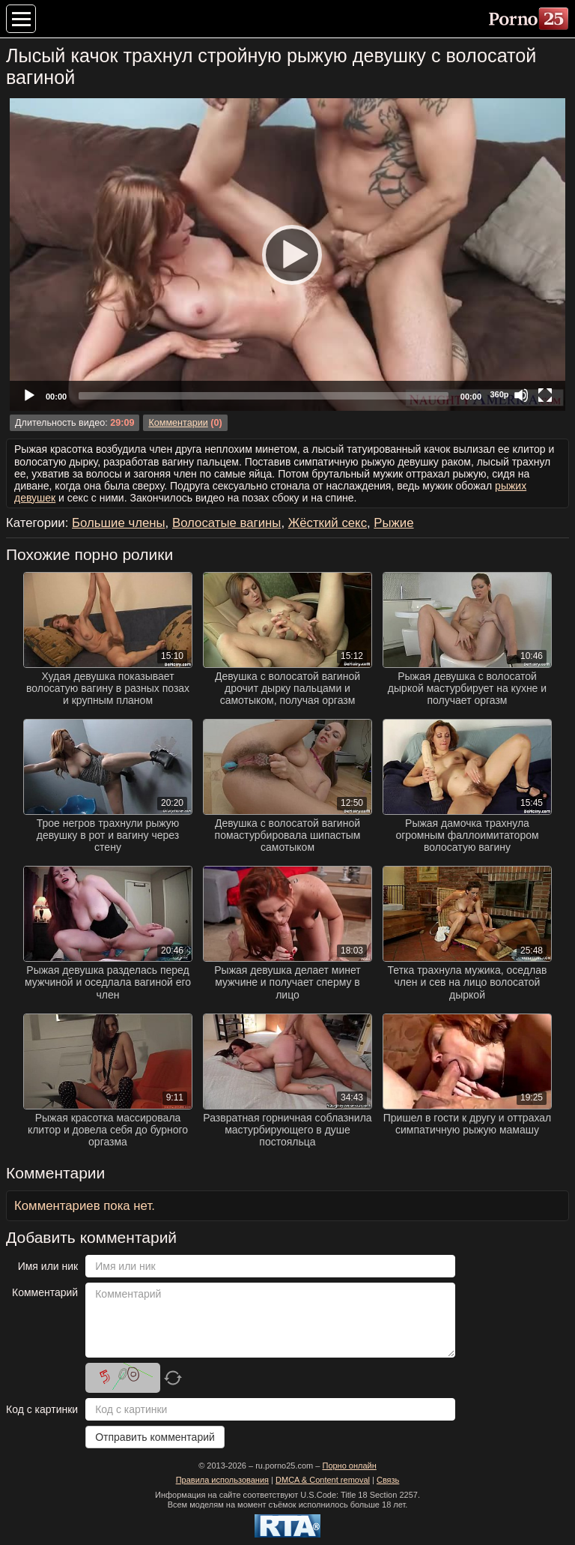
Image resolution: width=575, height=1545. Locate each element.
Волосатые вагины (226, 523)
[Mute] (521, 395)
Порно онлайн (349, 1465)
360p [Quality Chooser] (499, 394)
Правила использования (222, 1479)
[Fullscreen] (545, 395)
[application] (287, 254)
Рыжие (393, 523)
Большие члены (118, 523)
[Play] (287, 254)
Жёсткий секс (327, 523)
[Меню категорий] (21, 18)
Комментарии (177, 423)
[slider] (263, 396)
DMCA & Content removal (323, 1479)
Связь (388, 1479)
